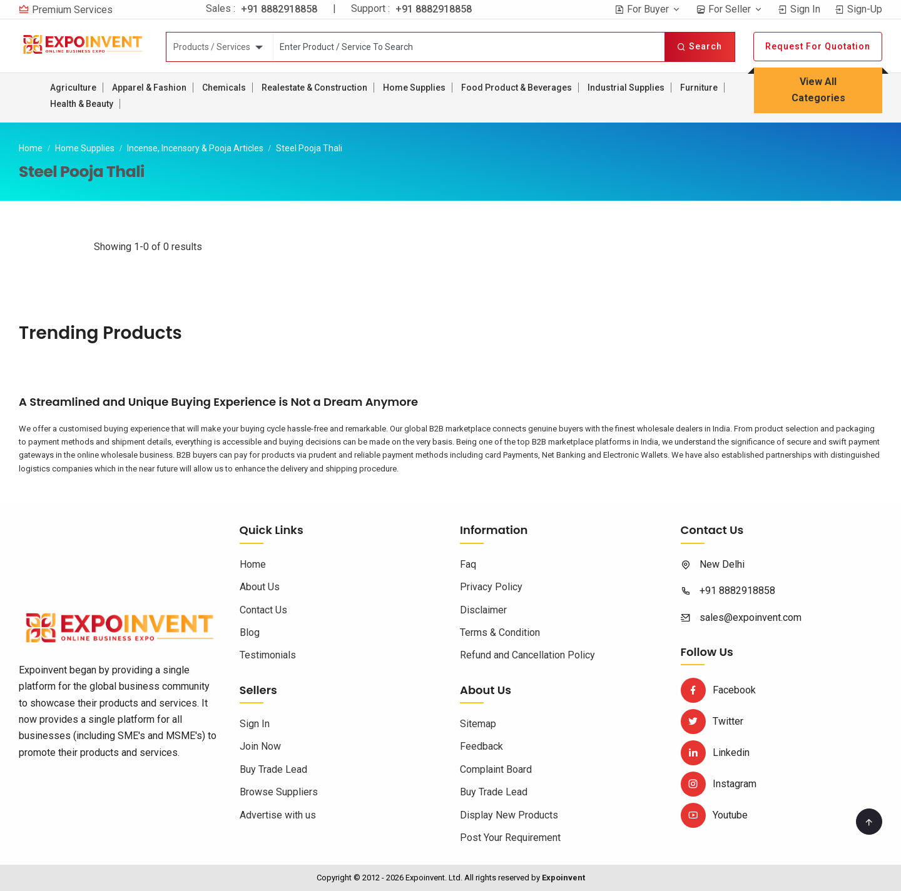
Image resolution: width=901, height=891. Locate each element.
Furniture (699, 88)
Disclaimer (483, 610)
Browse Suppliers (279, 792)
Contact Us (263, 610)
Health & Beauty (81, 104)
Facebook (718, 690)
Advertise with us (278, 815)
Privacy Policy (491, 587)
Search (699, 46)
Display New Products (509, 815)
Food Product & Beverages (516, 88)
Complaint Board (496, 769)
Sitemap (478, 724)
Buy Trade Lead (273, 769)
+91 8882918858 (279, 9)
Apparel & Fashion (149, 88)
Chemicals (224, 88)
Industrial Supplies (626, 88)
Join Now (260, 746)
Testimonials (268, 655)
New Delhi (722, 564)
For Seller (729, 9)
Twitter (712, 721)
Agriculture (73, 88)
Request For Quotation (817, 46)
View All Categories (818, 90)
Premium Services (72, 10)
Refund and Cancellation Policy (527, 655)
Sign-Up (858, 9)
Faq (468, 564)
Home (31, 148)
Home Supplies (414, 88)
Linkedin (715, 752)
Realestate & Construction (314, 88)
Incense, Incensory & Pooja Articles (195, 148)
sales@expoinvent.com (751, 617)
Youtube (714, 815)
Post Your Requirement (510, 837)
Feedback (481, 746)
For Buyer (647, 9)
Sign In (799, 9)
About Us (260, 587)
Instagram (718, 784)
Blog (250, 632)
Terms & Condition (500, 632)
